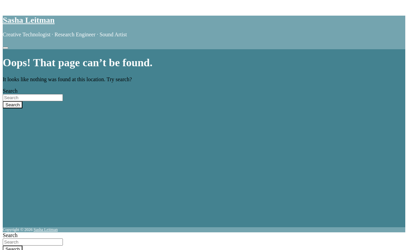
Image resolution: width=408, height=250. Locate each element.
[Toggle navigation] (5, 48)
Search (10, 91)
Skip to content (19, 5)
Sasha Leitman (29, 20)
